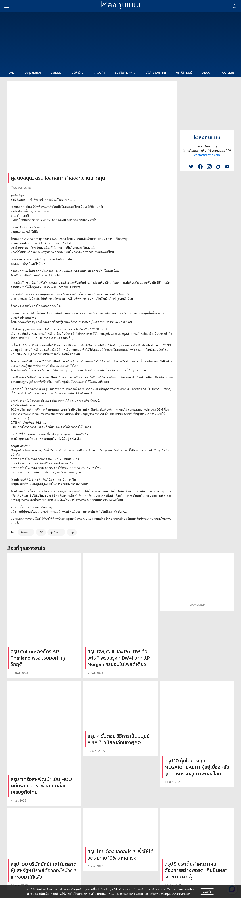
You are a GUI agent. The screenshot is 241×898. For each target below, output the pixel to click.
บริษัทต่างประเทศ (156, 72)
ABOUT (207, 72)
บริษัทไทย (77, 72)
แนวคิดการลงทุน (125, 72)
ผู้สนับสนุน (56, 532)
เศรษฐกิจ (99, 72)
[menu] (6, 6)
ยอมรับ (207, 891)
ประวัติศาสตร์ (184, 72)
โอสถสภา (26, 532)
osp (72, 532)
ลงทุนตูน (56, 72)
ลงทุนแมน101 (33, 72)
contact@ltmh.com (207, 155)
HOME (10, 72)
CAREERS (228, 72)
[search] (234, 6)
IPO (41, 532)
